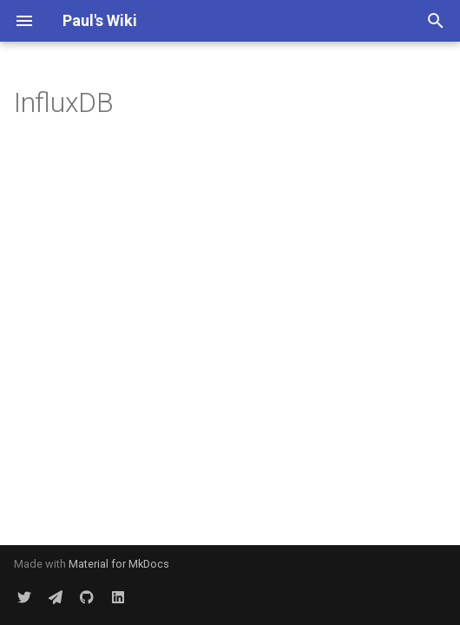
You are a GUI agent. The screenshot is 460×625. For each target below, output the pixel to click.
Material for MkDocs (119, 563)
